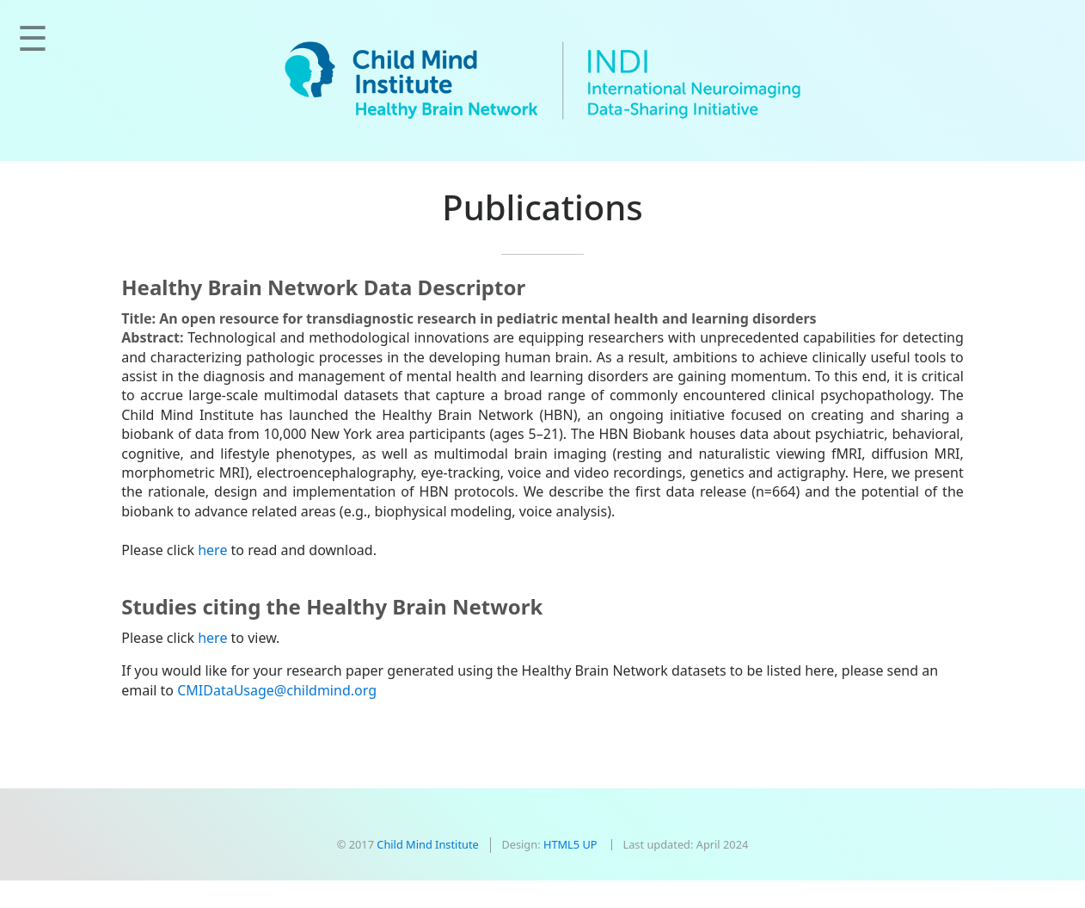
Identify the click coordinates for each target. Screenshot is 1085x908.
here (212, 549)
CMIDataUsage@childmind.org (277, 690)
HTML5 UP (570, 844)
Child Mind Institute (427, 844)
